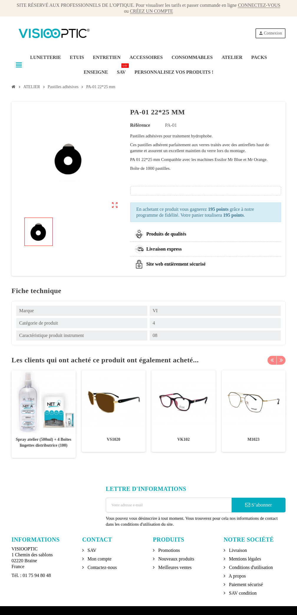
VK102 (183, 439)
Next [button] (281, 360)
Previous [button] (272, 360)
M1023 (254, 439)
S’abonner (258, 505)
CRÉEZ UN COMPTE (151, 11)
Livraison (237, 550)
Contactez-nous (101, 567)
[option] (44, 414)
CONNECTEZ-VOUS (259, 5)
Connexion (270, 33)
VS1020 (113, 439)
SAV (91, 550)
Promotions (168, 550)
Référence (140, 125)
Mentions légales (244, 558)
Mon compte (98, 558)
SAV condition (242, 593)
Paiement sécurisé (245, 584)
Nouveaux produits (175, 558)
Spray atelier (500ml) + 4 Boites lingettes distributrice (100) (43, 442)
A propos (237, 575)
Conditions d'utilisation (250, 567)
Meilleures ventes (174, 567)
